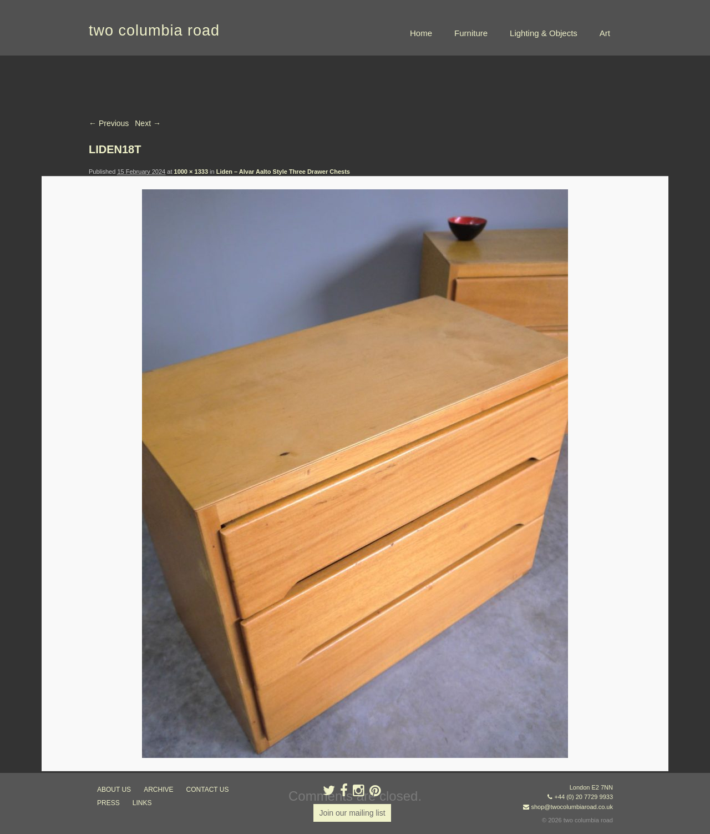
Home (421, 33)
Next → (148, 123)
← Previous (109, 123)
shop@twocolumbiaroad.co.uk (572, 806)
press (108, 803)
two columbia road (154, 30)
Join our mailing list (352, 812)
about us (114, 789)
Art (605, 33)
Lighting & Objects (543, 33)
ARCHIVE (158, 789)
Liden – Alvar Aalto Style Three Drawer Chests (283, 171)
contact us (207, 789)
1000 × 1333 (191, 171)
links (142, 803)
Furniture (471, 33)
